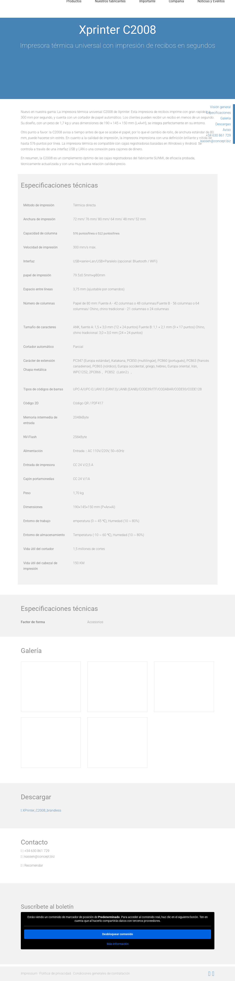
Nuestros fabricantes (110, 13)
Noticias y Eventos (211, 13)
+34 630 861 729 (218, 135)
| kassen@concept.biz (38, 856)
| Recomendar (32, 865)
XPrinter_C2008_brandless (41, 810)
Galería (225, 118)
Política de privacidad (55, 973)
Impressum (29, 973)
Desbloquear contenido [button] (117, 934)
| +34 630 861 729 (35, 851)
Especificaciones (218, 113)
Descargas (223, 124)
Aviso (227, 130)
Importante (147, 13)
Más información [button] (117, 944)
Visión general (220, 107)
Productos (73, 13)
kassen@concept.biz (215, 141)
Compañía (176, 13)
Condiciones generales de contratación (101, 973)
